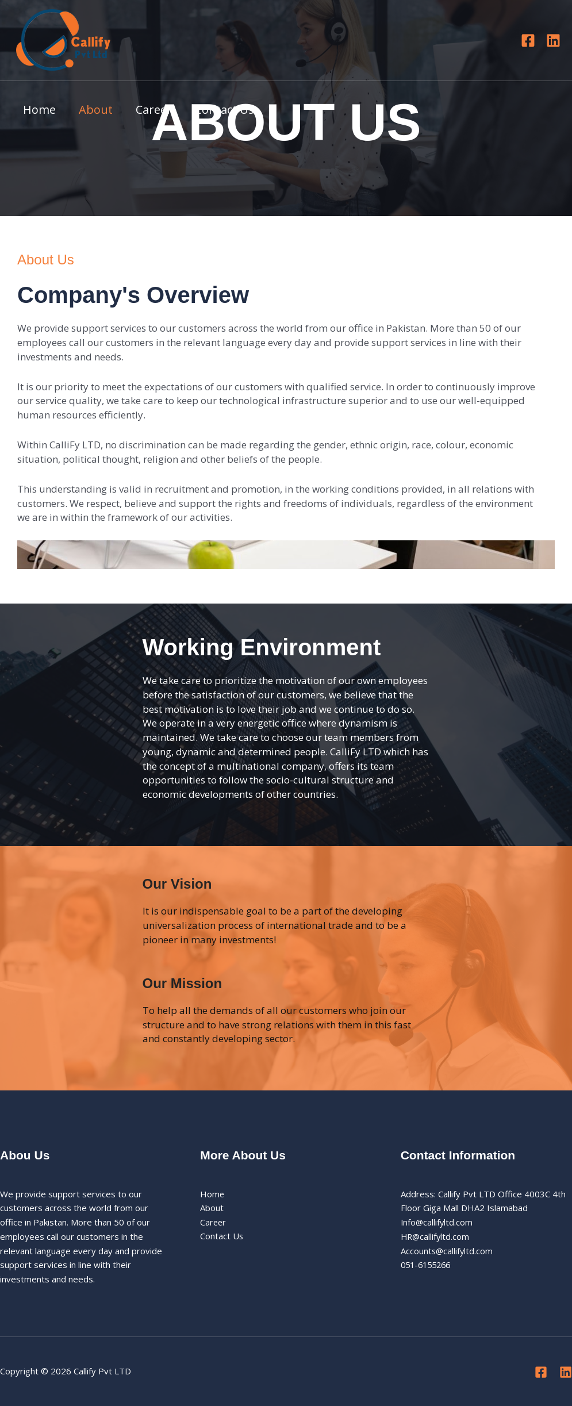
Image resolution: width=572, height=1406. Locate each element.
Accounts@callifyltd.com (447, 1251)
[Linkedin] (553, 40)
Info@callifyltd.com (437, 1222)
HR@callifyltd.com (436, 1236)
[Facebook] (528, 40)
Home (39, 109)
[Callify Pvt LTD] (63, 39)
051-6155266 (428, 1264)
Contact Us (224, 109)
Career (154, 109)
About (96, 109)
